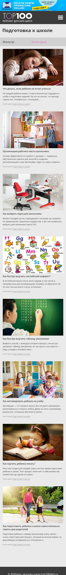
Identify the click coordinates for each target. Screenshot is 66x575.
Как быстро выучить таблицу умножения (26, 338)
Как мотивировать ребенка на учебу (23, 401)
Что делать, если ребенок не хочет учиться (27, 88)
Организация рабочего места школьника (26, 151)
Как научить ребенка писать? (19, 463)
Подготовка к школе (21, 104)
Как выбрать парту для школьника (22, 213)
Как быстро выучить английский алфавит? (26, 276)
